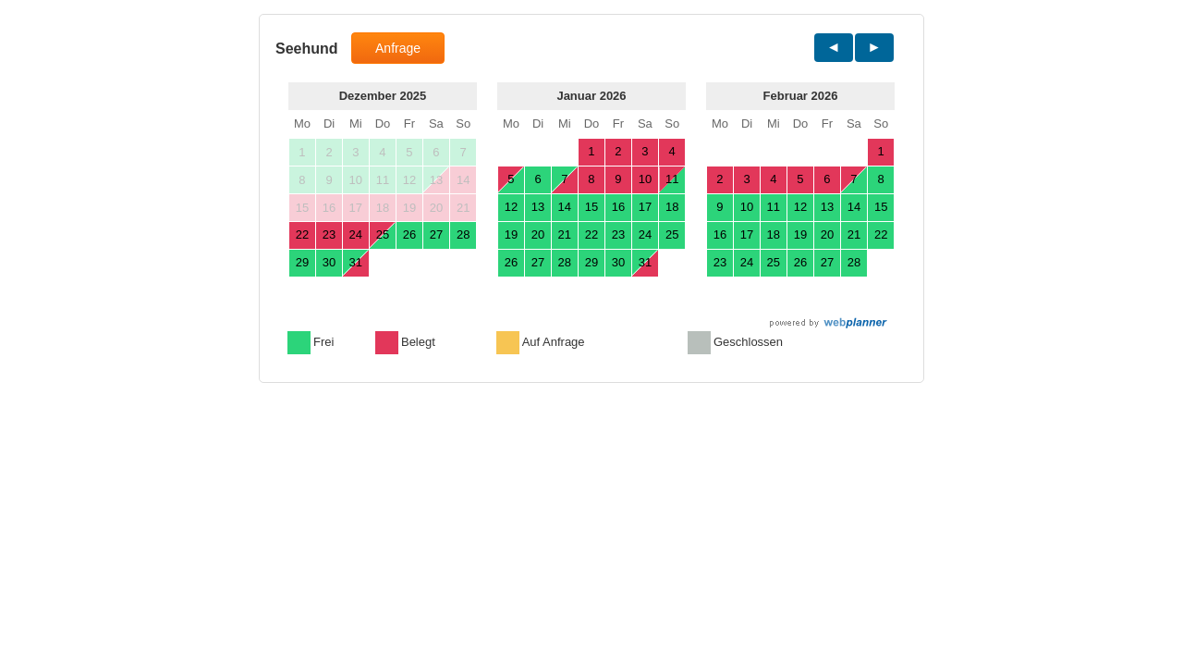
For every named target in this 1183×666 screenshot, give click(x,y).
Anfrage (398, 48)
